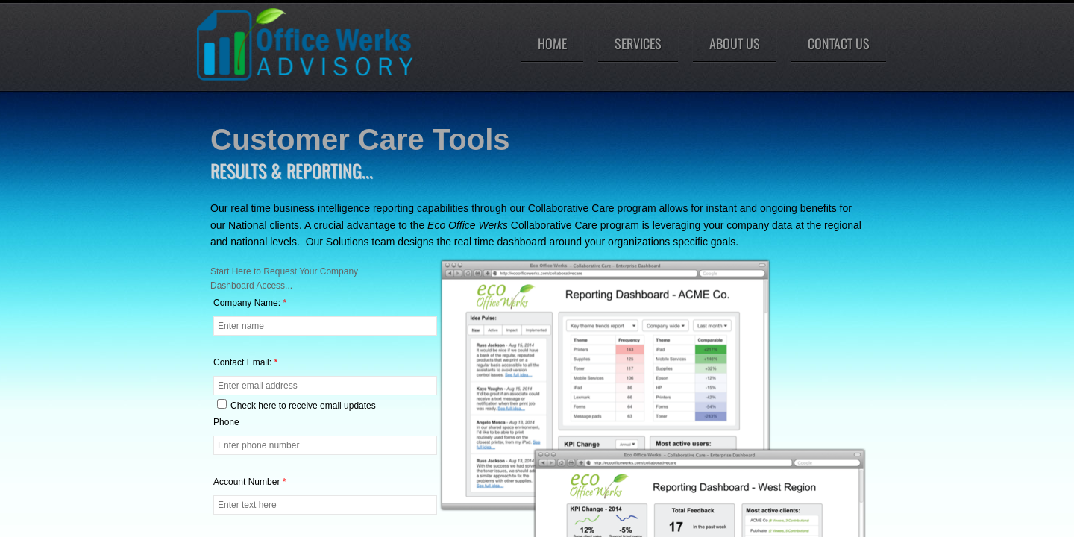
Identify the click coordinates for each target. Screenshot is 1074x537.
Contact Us (839, 43)
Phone (226, 422)
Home (552, 43)
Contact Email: (245, 362)
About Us (734, 43)
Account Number (249, 482)
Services (638, 43)
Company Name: (249, 303)
